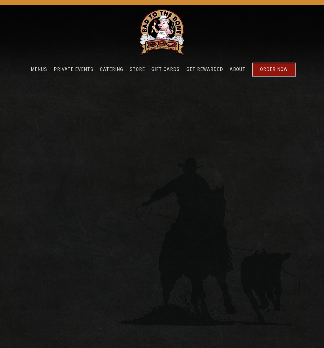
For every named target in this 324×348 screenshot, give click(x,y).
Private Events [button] (73, 69)
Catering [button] (111, 69)
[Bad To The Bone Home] (162, 32)
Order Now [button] (274, 69)
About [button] (237, 69)
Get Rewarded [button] (205, 69)
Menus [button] (39, 69)
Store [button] (137, 69)
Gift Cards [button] (165, 69)
